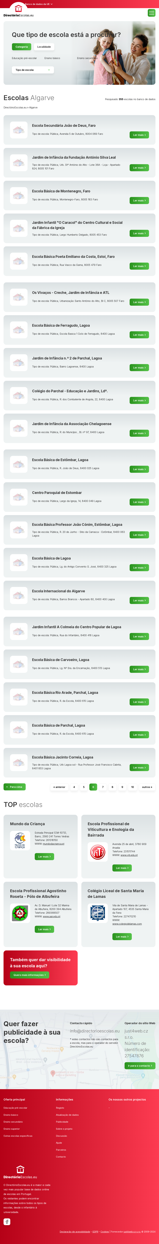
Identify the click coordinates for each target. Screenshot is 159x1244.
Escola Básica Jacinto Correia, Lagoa (62, 757)
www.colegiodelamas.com (127, 923)
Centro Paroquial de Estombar (57, 493)
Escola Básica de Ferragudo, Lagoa (61, 325)
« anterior (59, 787)
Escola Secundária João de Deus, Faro (64, 125)
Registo (60, 1107)
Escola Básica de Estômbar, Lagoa (60, 460)
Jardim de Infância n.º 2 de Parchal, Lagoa (67, 358)
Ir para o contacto (139, 1065)
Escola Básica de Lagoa (51, 558)
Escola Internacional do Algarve (58, 591)
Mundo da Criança (27, 824)
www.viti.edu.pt (129, 855)
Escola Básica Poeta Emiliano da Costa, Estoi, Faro (73, 256)
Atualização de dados (67, 1114)
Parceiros (61, 1149)
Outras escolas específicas (18, 1135)
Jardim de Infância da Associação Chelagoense (71, 424)
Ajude (59, 1142)
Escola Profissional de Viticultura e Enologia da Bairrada (111, 829)
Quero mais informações (29, 974)
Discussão (61, 1135)
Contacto (61, 1156)
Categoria (22, 46)
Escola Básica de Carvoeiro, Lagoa (60, 660)
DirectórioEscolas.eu (15, 107)
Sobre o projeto (64, 1128)
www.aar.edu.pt (51, 916)
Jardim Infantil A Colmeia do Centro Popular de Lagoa (76, 627)
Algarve (33, 107)
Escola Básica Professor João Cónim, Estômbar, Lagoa (77, 524)
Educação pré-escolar (24, 58)
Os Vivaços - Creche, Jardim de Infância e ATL (70, 292)
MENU (151, 13)
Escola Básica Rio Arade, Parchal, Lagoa (65, 692)
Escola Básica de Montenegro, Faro (61, 191)
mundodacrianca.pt (53, 843)
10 (132, 787)
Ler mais (138, 134)
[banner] (19, 10)
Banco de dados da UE (37, 4)
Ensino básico (52, 58)
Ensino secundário (87, 58)
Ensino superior (12, 1128)
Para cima (16, 786)
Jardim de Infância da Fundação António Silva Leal (74, 157)
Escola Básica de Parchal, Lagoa (58, 725)
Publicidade (62, 1121)
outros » (147, 787)
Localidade (44, 46)
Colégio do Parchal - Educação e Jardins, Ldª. (70, 391)
